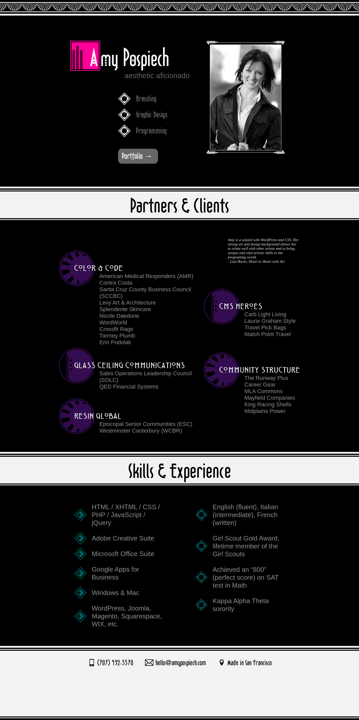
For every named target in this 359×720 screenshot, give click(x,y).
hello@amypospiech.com (180, 663)
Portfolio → (137, 156)
